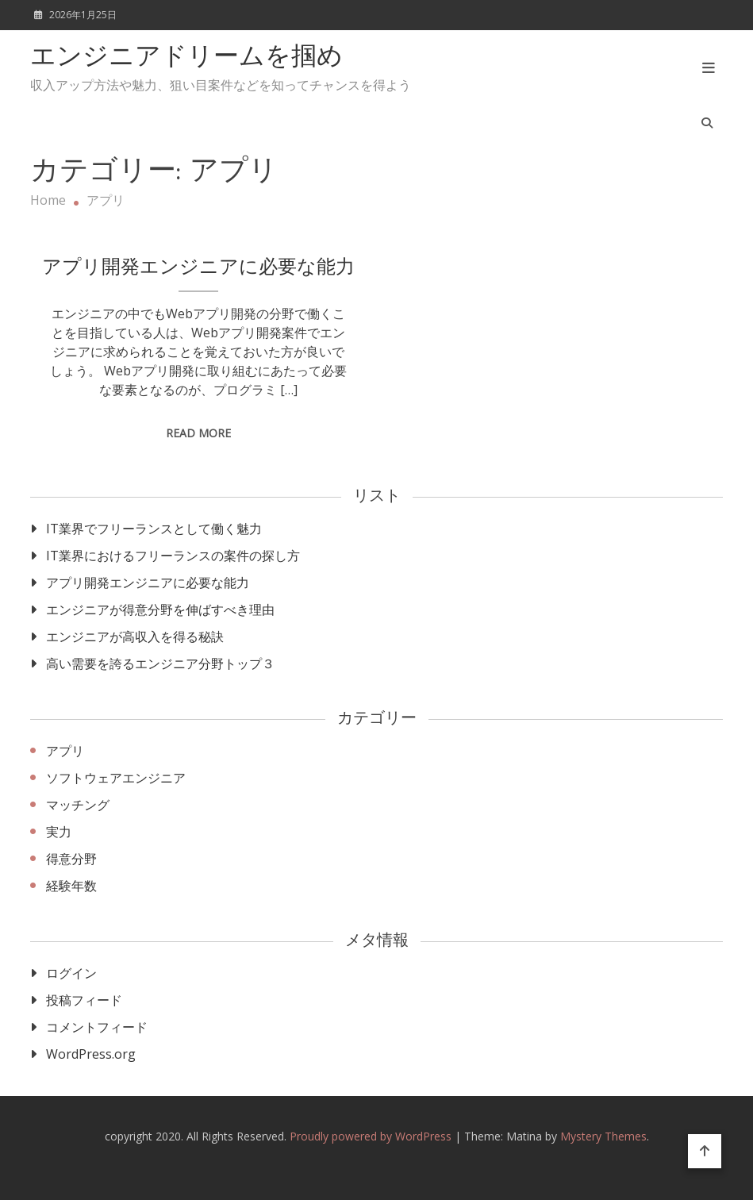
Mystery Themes (603, 1136)
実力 (58, 831)
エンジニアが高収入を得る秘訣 (135, 636)
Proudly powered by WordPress (372, 1136)
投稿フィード (84, 1000)
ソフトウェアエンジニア (116, 778)
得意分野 (71, 858)
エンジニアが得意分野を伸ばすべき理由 (160, 609)
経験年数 (71, 885)
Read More (198, 432)
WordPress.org (91, 1054)
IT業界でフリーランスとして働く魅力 (154, 528)
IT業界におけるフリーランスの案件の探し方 (173, 555)
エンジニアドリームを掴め (186, 58)
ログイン (71, 973)
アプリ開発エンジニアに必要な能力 (198, 268)
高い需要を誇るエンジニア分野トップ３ (160, 663)
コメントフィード (97, 1027)
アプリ (65, 751)
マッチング (77, 804)
